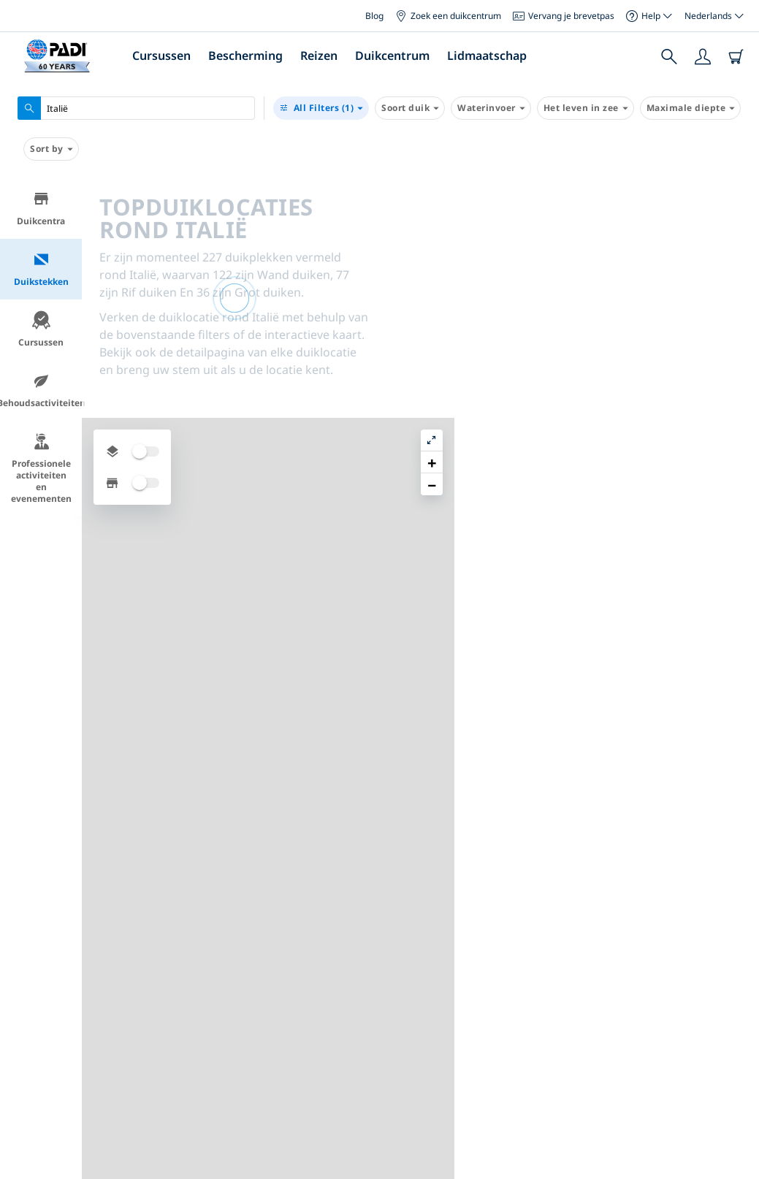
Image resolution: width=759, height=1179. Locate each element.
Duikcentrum (392, 55)
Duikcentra (41, 208)
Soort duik (409, 108)
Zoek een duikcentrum (448, 15)
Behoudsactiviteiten (41, 390)
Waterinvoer (491, 108)
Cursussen (161, 55)
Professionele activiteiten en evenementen (41, 468)
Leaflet (737, 1166)
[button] (736, 223)
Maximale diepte (691, 108)
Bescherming (245, 55)
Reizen (318, 55)
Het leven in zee (585, 108)
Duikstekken (41, 269)
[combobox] (136, 108)
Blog (374, 15)
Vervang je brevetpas (563, 15)
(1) (321, 108)
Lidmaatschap (487, 55)
